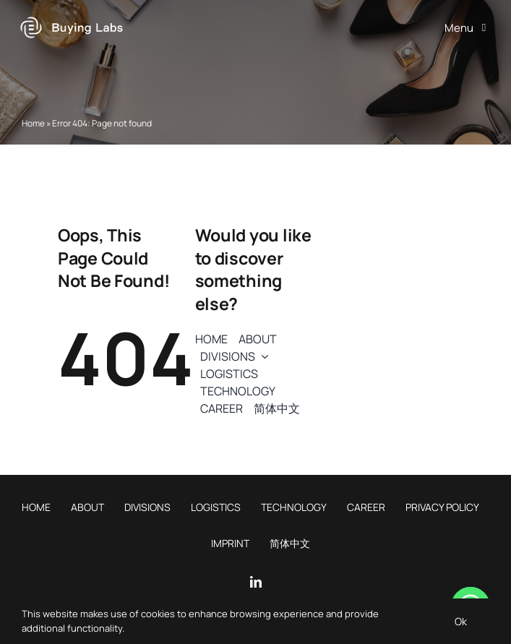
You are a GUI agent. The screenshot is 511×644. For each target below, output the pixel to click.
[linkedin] (256, 582)
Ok (461, 621)
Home (33, 123)
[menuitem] (277, 408)
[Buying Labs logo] (71, 17)
